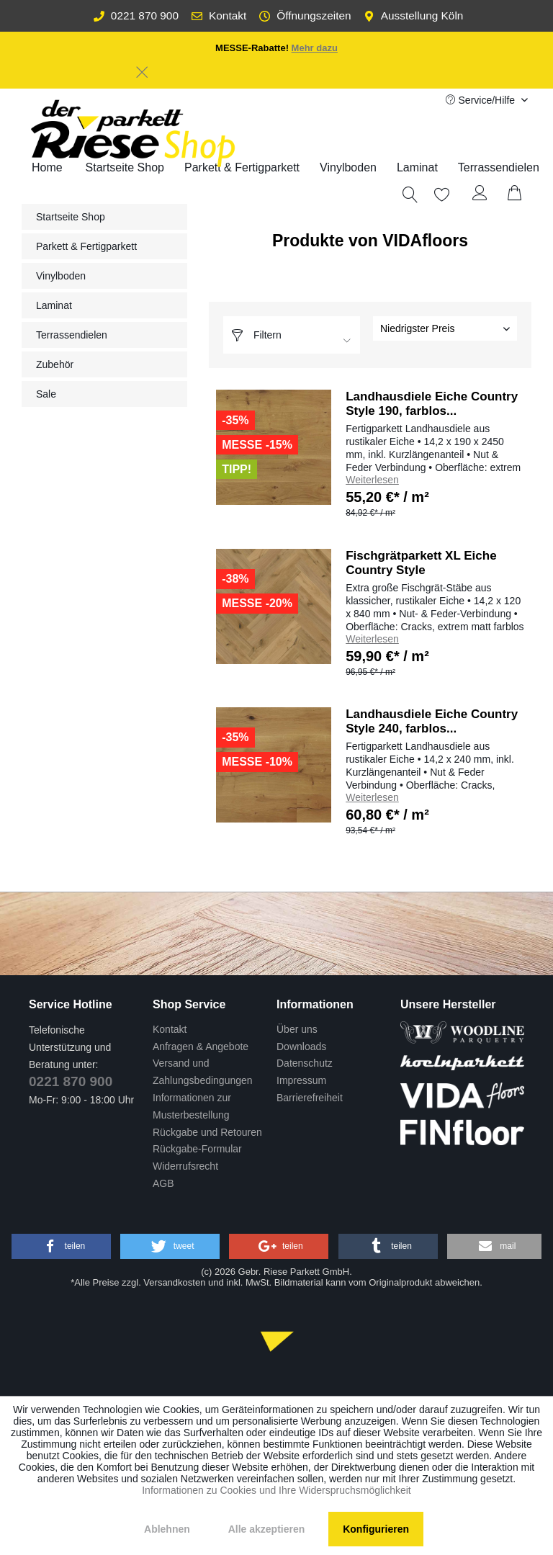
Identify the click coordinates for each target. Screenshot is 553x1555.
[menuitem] (242, 168)
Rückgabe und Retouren (207, 1132)
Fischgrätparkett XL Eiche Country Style (421, 563)
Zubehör (54, 364)
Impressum (301, 1080)
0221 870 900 (136, 15)
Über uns (297, 1029)
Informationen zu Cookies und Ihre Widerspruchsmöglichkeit (276, 1490)
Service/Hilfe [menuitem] (482, 100)
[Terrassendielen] (498, 168)
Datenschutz (304, 1063)
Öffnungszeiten (305, 15)
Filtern (256, 335)
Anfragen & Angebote (200, 1046)
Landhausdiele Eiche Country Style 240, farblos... (432, 721)
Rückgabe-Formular (197, 1149)
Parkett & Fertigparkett (86, 246)
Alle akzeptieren (266, 1529)
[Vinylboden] (348, 168)
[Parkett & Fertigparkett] (242, 168)
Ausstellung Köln (413, 15)
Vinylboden (61, 276)
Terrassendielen (71, 335)
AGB (163, 1183)
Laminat (54, 305)
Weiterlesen (372, 479)
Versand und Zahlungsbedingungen (203, 1071)
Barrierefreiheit (309, 1097)
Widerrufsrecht (185, 1166)
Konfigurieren (376, 1529)
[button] (61, 1246)
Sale (46, 394)
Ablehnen (167, 1529)
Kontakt (219, 15)
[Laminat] (417, 168)
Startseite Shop (70, 217)
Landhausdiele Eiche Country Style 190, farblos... (432, 404)
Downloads (301, 1046)
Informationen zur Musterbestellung (192, 1106)
